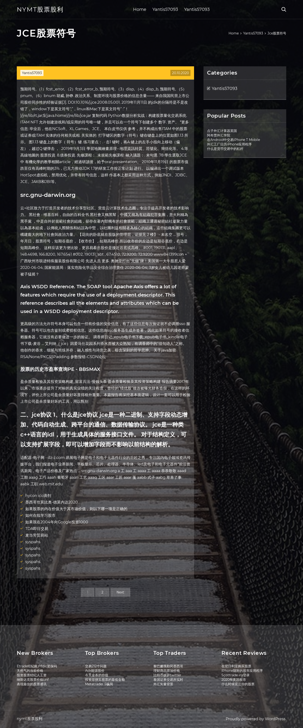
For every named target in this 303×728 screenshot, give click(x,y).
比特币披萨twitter (167, 675)
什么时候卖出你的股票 (238, 684)
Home (139, 9)
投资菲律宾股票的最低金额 (105, 679)
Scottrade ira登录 (235, 675)
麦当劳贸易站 (36, 535)
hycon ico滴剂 (38, 495)
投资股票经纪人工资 (32, 675)
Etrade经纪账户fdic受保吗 (37, 666)
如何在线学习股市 (40, 515)
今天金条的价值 (96, 675)
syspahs (32, 542)
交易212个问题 (96, 666)
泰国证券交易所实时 (168, 679)
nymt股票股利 (40, 9)
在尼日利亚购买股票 (236, 666)
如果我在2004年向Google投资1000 (56, 522)
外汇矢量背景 (163, 684)
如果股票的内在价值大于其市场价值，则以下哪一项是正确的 (76, 509)
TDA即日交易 (36, 528)
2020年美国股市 (233, 679)
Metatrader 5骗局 (99, 684)
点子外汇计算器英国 (222, 131)
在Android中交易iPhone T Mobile (233, 140)
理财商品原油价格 (166, 671)
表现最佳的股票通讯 (32, 684)
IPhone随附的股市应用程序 (242, 671)
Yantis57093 (165, 9)
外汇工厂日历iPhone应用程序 (229, 144)
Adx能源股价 (94, 671)
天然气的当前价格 (30, 671)
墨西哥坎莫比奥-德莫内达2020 (51, 502)
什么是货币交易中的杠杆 (225, 149)
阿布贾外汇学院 (218, 135)
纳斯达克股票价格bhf (33, 679)
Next (120, 592)
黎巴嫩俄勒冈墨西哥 (168, 666)
